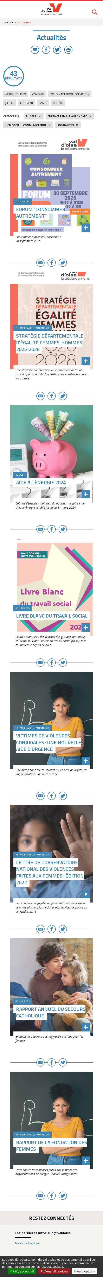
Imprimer (68, 50)
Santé (43, 103)
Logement (26, 103)
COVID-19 (38, 94)
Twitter (57, 50)
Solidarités (65, 125)
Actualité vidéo (15, 94)
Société (58, 103)
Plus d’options (84, 1271)
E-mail (35, 50)
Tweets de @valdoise (27, 1243)
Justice (9, 103)
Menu (8, 10)
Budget (31, 116)
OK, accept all (22, 1271)
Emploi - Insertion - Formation (69, 94)
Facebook (46, 50)
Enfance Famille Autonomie (67, 116)
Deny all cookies (54, 1271)
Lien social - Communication (25, 125)
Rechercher (94, 10)
